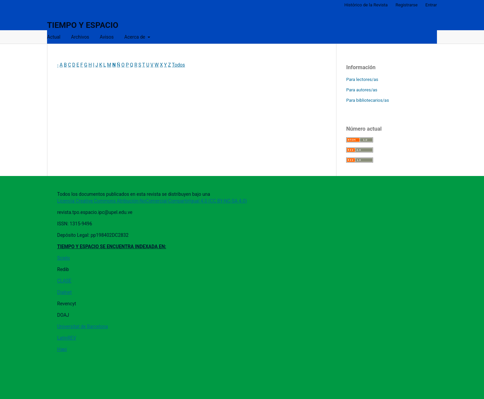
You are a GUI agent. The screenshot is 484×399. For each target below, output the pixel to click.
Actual (54, 37)
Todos (178, 65)
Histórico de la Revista (366, 4)
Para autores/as (361, 89)
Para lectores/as (362, 79)
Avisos (107, 37)
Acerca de (135, 37)
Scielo (63, 258)
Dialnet (64, 292)
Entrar (431, 4)
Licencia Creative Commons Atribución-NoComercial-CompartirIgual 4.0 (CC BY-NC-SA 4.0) (152, 201)
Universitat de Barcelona (82, 326)
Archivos (80, 37)
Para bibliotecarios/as (367, 100)
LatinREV (66, 338)
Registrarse (407, 4)
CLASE (64, 280)
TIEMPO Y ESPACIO (82, 25)
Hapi (62, 349)
